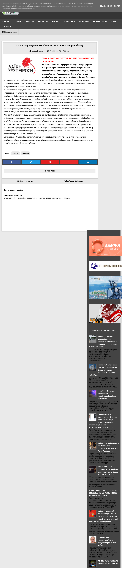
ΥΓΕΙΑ (113, 20)
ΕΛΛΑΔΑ (103, 447)
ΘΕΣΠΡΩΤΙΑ (42, 20)
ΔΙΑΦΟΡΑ (93, 447)
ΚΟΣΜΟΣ (112, 463)
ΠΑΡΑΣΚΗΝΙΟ (95, 468)
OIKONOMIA (105, 432)
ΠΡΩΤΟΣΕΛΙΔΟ (95, 479)
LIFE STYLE (94, 432)
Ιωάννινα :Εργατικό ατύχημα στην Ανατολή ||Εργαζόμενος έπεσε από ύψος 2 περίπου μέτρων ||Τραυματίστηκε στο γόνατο (103, 320)
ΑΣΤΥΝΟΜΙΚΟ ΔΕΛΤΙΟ (98, 442)
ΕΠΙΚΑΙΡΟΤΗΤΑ (99, 20)
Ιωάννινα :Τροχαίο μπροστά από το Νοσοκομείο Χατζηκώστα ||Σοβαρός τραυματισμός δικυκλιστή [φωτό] (102, 145)
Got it (117, 6)
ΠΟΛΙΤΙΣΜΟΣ (94, 473)
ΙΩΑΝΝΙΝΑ (6, 20)
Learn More (106, 6)
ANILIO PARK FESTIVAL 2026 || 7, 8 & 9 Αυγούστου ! (107, 367)
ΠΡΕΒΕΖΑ (29, 20)
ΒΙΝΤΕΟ (55, 20)
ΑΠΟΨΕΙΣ (104, 437)
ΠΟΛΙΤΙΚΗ (106, 468)
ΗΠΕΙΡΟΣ (16, 173)
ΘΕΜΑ (102, 458)
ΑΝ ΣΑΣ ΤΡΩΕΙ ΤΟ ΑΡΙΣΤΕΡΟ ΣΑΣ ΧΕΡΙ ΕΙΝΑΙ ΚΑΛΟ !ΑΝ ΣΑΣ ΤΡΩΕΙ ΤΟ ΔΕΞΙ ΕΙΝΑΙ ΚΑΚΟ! (103, 297)
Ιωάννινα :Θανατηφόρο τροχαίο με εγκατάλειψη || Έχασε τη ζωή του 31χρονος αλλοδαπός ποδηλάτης (103, 174)
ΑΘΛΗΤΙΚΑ (94, 437)
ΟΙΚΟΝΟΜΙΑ (83, 20)
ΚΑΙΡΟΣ (7, 26)
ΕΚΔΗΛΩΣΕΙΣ (68, 20)
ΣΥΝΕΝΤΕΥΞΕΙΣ (95, 484)
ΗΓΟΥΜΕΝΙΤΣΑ (109, 453)
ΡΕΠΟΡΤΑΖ (108, 479)
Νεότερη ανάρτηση (22, 201)
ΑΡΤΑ (18, 20)
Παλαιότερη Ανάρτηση (62, 201)
